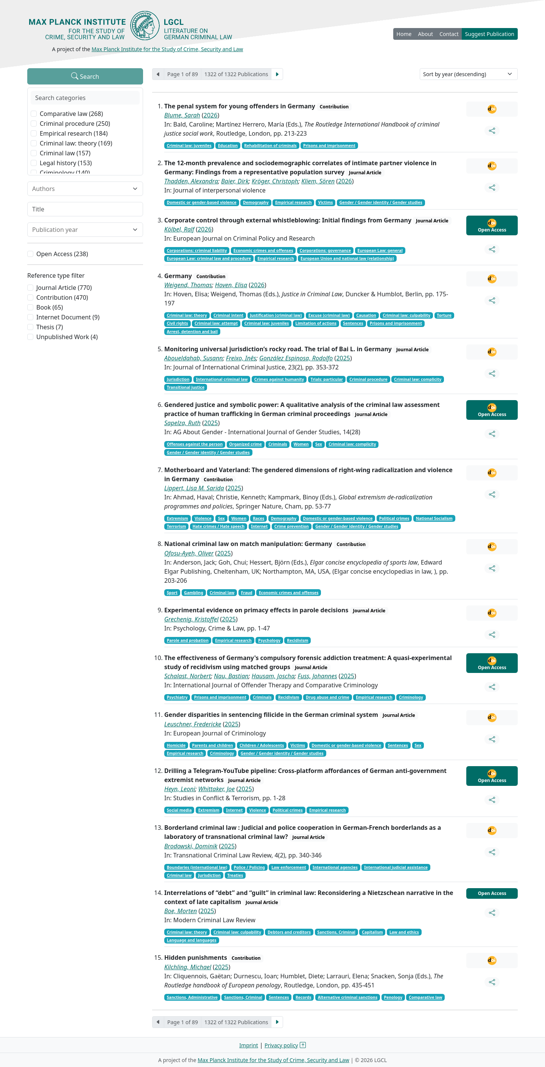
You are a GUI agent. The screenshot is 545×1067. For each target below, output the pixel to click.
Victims (325, 202)
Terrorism (176, 526)
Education (228, 145)
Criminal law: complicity (417, 379)
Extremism (177, 518)
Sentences (353, 323)
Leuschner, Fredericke (192, 724)
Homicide (176, 745)
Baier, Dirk (235, 181)
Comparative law (425, 997)
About (425, 34)
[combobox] (80, 188)
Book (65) (49, 307)
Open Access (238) (62, 254)
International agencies (335, 867)
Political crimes (394, 518)
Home (404, 34)
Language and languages (191, 940)
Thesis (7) (49, 327)
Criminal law (222, 592)
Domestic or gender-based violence (202, 202)
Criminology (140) (65, 173)
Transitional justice (185, 387)
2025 (343, 358)
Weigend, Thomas (188, 285)
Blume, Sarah (182, 115)
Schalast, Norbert (187, 676)
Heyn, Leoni (179, 789)
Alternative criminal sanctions (347, 997)
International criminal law (222, 379)
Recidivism (297, 640)
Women (301, 444)
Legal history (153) (66, 163)
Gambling (193, 592)
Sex (318, 444)
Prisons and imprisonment (329, 145)
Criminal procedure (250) (75, 123)
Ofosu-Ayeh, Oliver (188, 553)
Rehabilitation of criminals (270, 145)
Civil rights (177, 323)
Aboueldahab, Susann (193, 358)
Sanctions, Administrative (192, 997)
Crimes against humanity (279, 379)
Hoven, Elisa (231, 285)
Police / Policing (249, 867)
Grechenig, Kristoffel (191, 619)
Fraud (246, 592)
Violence (203, 518)
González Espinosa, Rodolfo (296, 358)
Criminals (277, 444)
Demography (256, 202)
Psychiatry (177, 697)
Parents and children (212, 745)
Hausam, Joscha (273, 676)
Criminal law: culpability (406, 315)
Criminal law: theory (187, 315)
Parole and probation (188, 640)
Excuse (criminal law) (329, 315)
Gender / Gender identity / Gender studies (380, 202)
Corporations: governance (325, 250)
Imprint (248, 1045)
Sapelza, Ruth (182, 423)
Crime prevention (291, 526)
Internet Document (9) (68, 317)
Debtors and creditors (289, 932)
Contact (449, 34)
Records (303, 997)
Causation (366, 315)
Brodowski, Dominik (191, 846)
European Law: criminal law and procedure (209, 258)
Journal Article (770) (64, 287)
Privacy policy (281, 1045)
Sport (172, 592)
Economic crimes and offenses (263, 250)
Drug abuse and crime (327, 697)
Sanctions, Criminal (336, 932)
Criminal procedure (368, 379)
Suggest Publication (489, 34)
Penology (393, 997)
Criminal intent (228, 315)
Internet (259, 526)
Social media (179, 810)
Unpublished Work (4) (67, 337)
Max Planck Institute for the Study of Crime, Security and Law (167, 49)
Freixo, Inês (241, 358)
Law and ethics (404, 932)
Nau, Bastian (231, 676)
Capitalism (372, 932)
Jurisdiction (178, 379)
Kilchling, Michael (187, 967)
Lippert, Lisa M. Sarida (194, 488)
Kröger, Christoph (275, 181)
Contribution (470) (62, 297)
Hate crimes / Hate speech (218, 526)
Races (258, 518)
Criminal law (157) (65, 153)
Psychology (269, 640)
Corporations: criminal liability (197, 250)
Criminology (411, 697)
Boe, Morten (180, 911)
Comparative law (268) (71, 114)
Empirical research (293, 202)
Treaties (235, 875)
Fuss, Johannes (317, 676)
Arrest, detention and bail (192, 331)
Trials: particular (327, 379)
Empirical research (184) (74, 133)
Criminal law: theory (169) (76, 143)
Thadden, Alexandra (191, 181)
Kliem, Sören (318, 181)
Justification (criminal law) (276, 315)
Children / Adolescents (262, 745)
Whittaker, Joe (216, 789)
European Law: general (380, 250)
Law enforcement (288, 867)
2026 (211, 115)
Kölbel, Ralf (179, 229)
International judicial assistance (396, 867)
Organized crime (245, 444)
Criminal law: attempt (216, 323)
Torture (444, 315)
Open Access (492, 226)
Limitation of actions (316, 323)
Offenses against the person (195, 444)
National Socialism (434, 518)
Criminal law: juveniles (189, 145)
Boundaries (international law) (197, 867)
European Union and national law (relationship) (347, 258)
